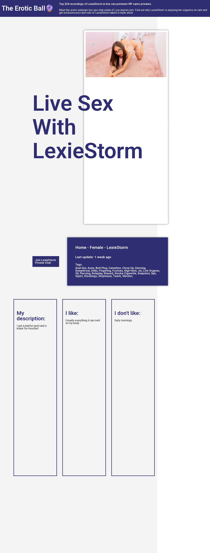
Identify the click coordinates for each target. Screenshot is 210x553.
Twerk (117, 276)
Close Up (128, 268)
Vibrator (127, 276)
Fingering (105, 270)
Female (96, 247)
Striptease (105, 276)
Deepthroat (82, 270)
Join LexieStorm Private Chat (45, 261)
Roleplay (97, 273)
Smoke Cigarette (125, 273)
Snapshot (144, 273)
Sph (153, 273)
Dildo (94, 270)
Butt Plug (101, 268)
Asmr (91, 268)
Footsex (117, 270)
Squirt (79, 276)
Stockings (90, 276)
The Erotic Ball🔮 (28, 8)
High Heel (130, 270)
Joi (140, 270)
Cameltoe (114, 268)
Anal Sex (80, 268)
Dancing (140, 268)
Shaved (108, 273)
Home (80, 247)
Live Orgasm (151, 270)
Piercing (85, 273)
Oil (77, 273)
